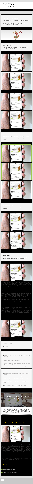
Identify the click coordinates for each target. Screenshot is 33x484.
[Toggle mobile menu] (31, 3)
